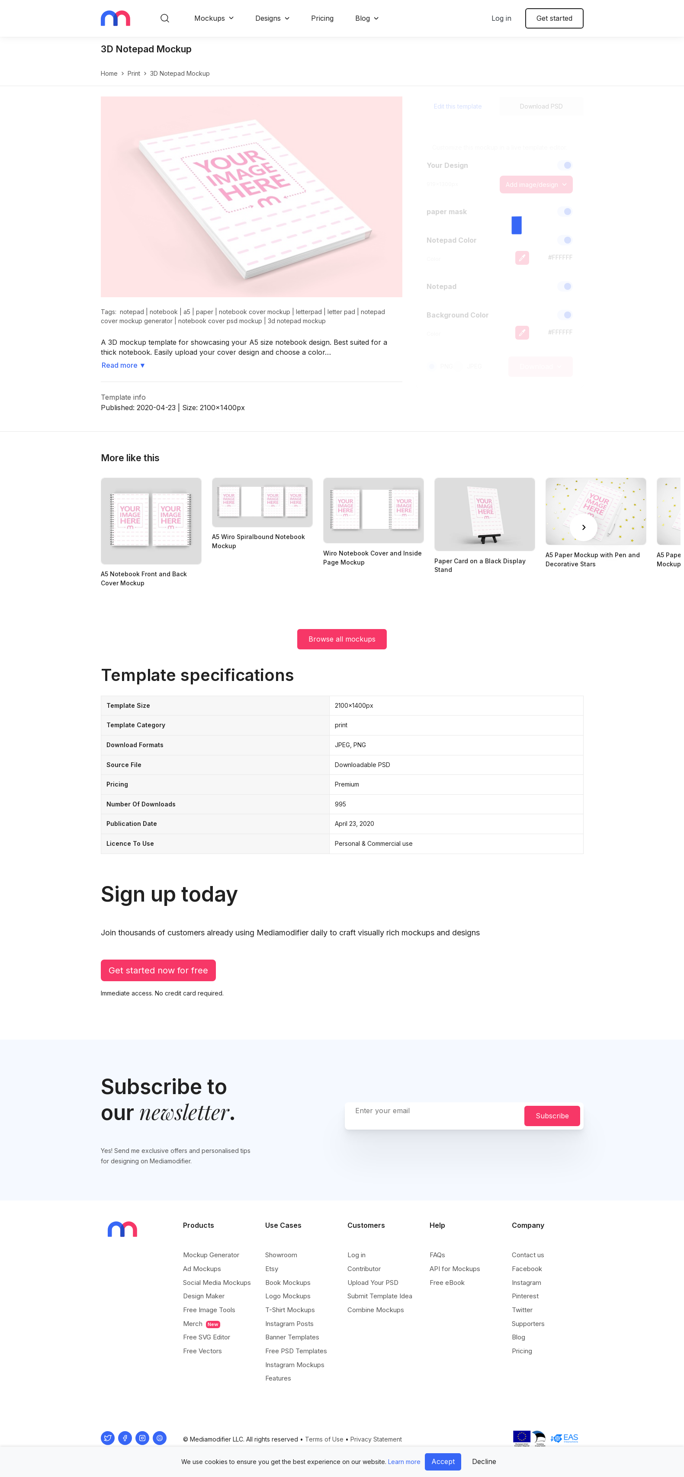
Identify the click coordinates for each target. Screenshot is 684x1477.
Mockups (209, 18)
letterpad (309, 311)
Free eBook (447, 1282)
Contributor (364, 1269)
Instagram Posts (289, 1324)
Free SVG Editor (206, 1337)
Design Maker (204, 1296)
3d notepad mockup (297, 320)
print (134, 73)
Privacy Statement (376, 1439)
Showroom (281, 1255)
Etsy (271, 1269)
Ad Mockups (202, 1269)
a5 (186, 311)
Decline (484, 1461)
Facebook (527, 1269)
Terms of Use (324, 1439)
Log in (501, 18)
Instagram (526, 1282)
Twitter (522, 1310)
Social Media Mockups (217, 1282)
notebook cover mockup (254, 311)
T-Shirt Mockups (290, 1310)
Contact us (528, 1255)
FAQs (437, 1255)
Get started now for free (158, 970)
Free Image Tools (209, 1310)
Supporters (528, 1324)
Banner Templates (292, 1337)
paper (204, 311)
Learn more (404, 1461)
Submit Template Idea (379, 1296)
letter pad (341, 311)
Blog (362, 18)
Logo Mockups (288, 1296)
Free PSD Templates (296, 1351)
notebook (164, 311)
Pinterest (525, 1296)
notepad (132, 311)
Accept (443, 1461)
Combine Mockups (375, 1310)
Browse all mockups (342, 639)
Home (109, 73)
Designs (268, 18)
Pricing (322, 18)
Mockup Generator (211, 1255)
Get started (554, 18)
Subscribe (552, 1115)
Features (278, 1378)
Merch (201, 1324)
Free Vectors (202, 1351)
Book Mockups (288, 1282)
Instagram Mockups (294, 1365)
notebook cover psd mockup (220, 320)
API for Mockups (455, 1269)
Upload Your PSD (372, 1282)
